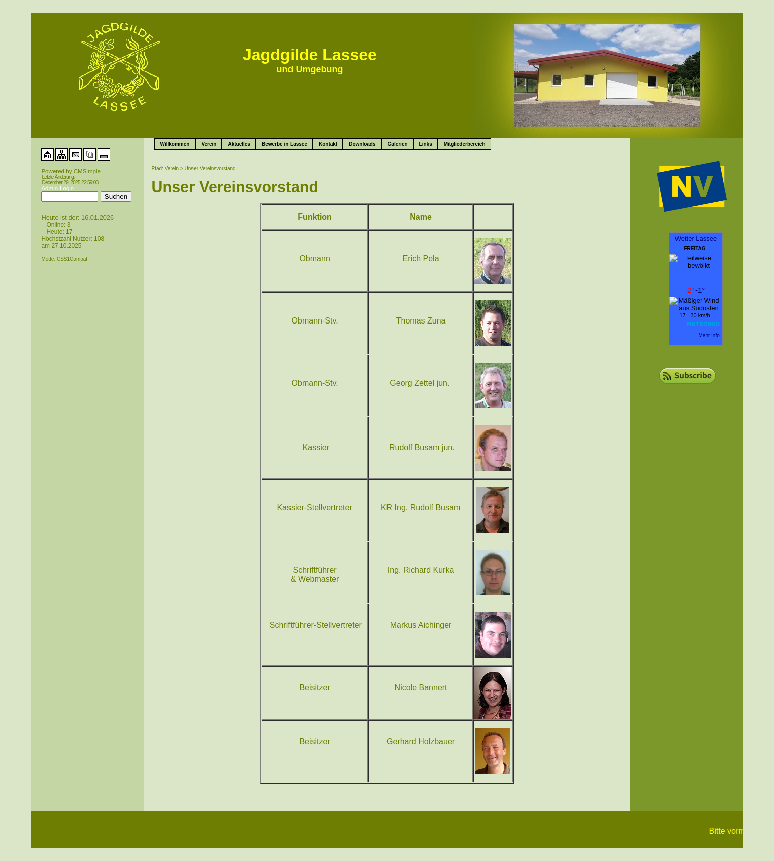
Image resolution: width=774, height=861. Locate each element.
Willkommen (175, 144)
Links (425, 144)
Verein (208, 144)
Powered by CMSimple (71, 171)
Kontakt (328, 144)
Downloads (362, 144)
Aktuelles (239, 144)
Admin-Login (57, 188)
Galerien (398, 144)
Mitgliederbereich (465, 144)
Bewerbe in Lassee (284, 144)
